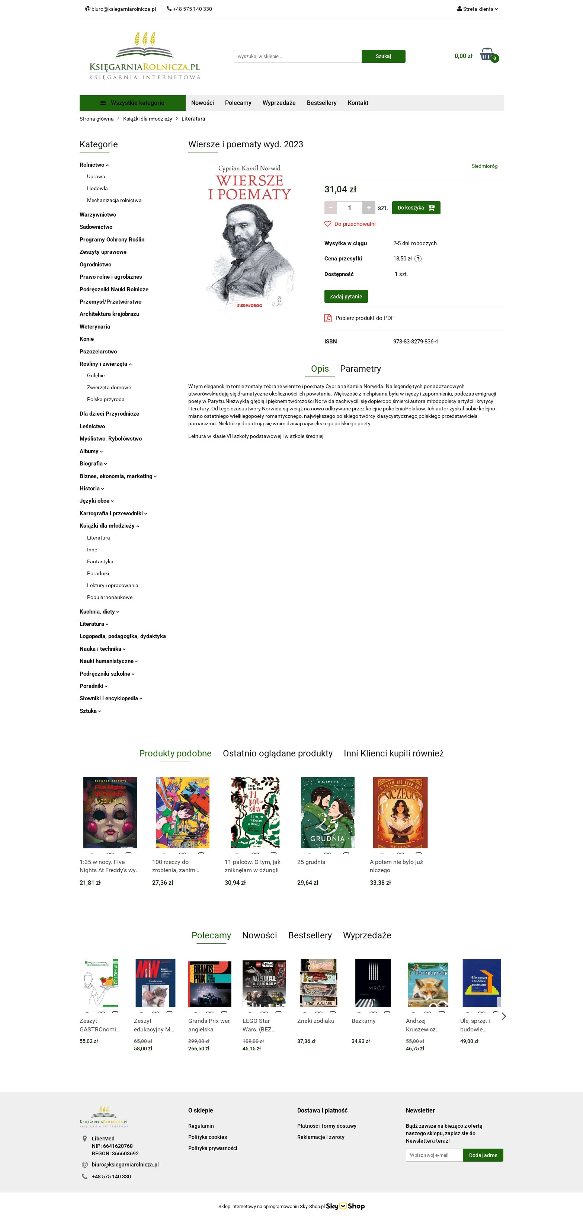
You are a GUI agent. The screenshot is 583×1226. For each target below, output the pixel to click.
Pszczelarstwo (98, 351)
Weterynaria (95, 326)
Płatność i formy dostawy (326, 1126)
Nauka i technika (103, 649)
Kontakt (358, 102)
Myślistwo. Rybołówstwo (111, 438)
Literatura (98, 538)
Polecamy (238, 102)
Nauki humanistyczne (109, 661)
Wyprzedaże (279, 102)
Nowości (202, 102)
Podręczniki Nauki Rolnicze (114, 289)
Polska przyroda (106, 399)
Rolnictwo (94, 164)
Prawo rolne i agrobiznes (111, 276)
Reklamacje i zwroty (321, 1137)
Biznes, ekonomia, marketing (118, 476)
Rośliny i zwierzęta (106, 364)
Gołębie (96, 375)
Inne (92, 550)
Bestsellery (322, 102)
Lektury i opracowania (112, 585)
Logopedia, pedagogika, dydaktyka (123, 636)
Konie (87, 339)
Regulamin (201, 1126)
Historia (92, 488)
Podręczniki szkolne (107, 673)
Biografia (93, 463)
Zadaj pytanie (346, 297)
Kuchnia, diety (99, 611)
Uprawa (96, 176)
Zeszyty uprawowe (103, 252)
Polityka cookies (207, 1137)
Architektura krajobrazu (109, 314)
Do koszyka (416, 207)
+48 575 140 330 (111, 1176)
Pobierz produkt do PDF (359, 318)
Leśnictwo (92, 426)
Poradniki (98, 573)
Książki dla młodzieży (109, 525)
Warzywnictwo (98, 214)
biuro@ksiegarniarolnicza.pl (125, 1165)
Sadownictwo (96, 227)
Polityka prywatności (212, 1148)
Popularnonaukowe (109, 597)
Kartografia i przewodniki (113, 513)
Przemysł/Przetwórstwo (110, 301)
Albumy (91, 451)
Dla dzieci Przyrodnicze (109, 413)
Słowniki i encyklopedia (111, 698)
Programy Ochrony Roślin (112, 239)
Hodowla (97, 188)
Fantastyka (100, 561)
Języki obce (97, 500)
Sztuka (90, 711)
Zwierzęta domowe (109, 387)
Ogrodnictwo (95, 264)
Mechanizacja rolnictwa (114, 200)
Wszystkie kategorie (132, 102)
